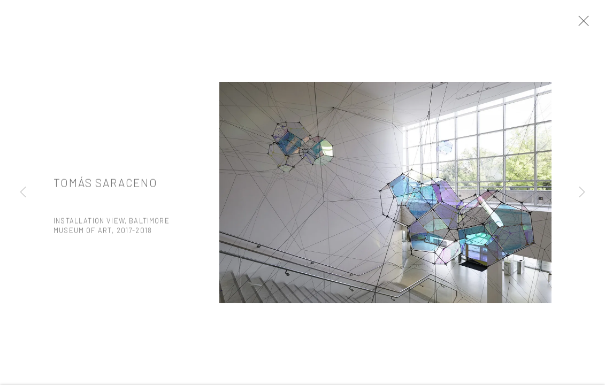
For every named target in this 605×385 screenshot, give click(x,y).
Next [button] (582, 192)
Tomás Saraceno (105, 186)
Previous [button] (23, 192)
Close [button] (585, 24)
